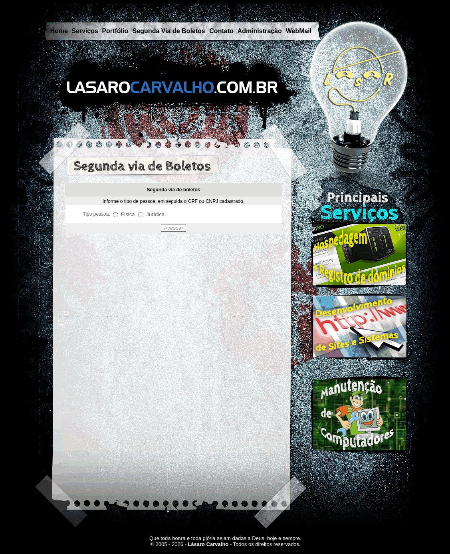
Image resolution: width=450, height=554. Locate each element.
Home (59, 31)
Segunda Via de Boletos (169, 31)
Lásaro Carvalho (208, 544)
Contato (221, 31)
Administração (260, 31)
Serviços (84, 31)
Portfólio (115, 31)
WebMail (299, 31)
